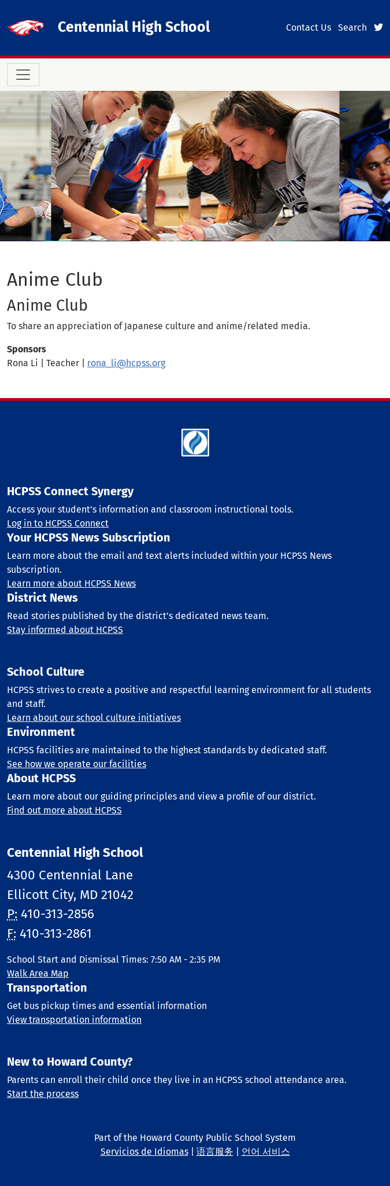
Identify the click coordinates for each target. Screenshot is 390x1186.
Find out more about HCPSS (64, 810)
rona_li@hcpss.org (126, 363)
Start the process (43, 1093)
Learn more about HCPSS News (71, 583)
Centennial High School (134, 27)
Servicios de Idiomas (144, 1151)
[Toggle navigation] (23, 74)
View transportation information (74, 1019)
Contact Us (308, 27)
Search (352, 27)
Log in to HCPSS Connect (58, 523)
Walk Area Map (38, 973)
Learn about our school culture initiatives (94, 717)
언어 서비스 (266, 1151)
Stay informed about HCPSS (65, 629)
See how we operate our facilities (76, 763)
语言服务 (214, 1151)
